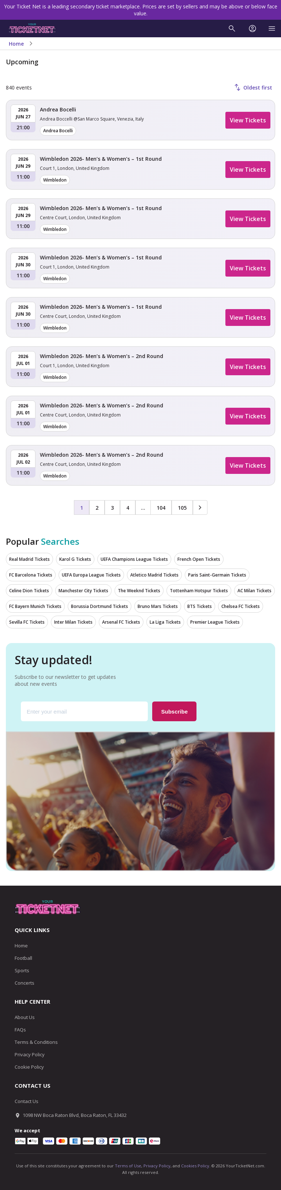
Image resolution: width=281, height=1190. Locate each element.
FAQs (20, 1029)
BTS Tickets (199, 606)
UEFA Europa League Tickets (91, 575)
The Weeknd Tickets (139, 591)
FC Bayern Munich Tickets (35, 606)
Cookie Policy (29, 1067)
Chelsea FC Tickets (240, 606)
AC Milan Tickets (254, 591)
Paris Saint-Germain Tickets (217, 575)
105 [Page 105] (182, 507)
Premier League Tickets (215, 622)
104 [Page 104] (161, 507)
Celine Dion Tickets (29, 591)
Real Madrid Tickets (29, 559)
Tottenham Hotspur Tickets (199, 591)
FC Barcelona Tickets (30, 575)
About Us (25, 1017)
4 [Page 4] (127, 507)
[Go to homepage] (32, 28)
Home (16, 43)
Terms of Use (128, 1165)
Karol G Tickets (75, 559)
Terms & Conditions (36, 1042)
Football (23, 958)
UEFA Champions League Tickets (134, 559)
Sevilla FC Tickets (27, 622)
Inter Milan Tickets (73, 622)
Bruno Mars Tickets (158, 606)
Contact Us (26, 1101)
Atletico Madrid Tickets (154, 575)
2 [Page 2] (96, 507)
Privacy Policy (30, 1054)
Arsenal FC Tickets (121, 622)
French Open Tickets (198, 559)
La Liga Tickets (165, 622)
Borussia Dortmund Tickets (99, 606)
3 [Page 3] (112, 507)
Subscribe (174, 711)
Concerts (24, 983)
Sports (22, 970)
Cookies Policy (195, 1165)
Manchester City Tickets (83, 591)
